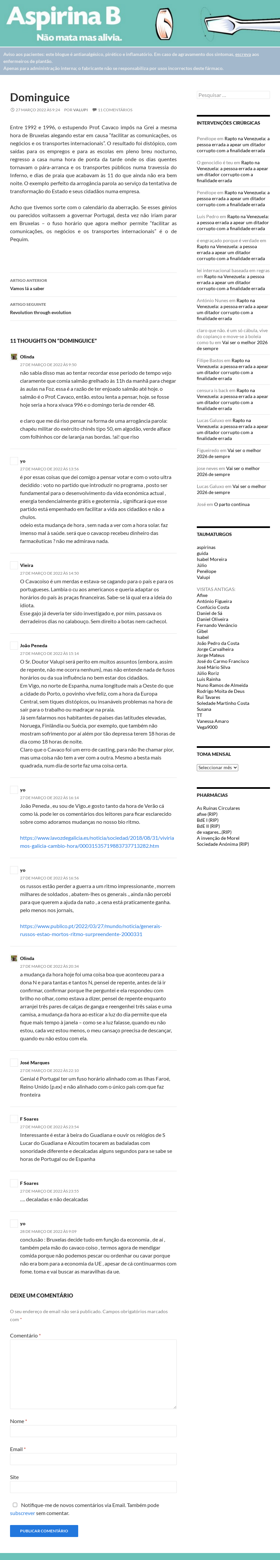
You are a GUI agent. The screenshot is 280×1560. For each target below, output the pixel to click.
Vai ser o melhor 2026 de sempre (229, 453)
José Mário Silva (213, 667)
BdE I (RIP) (208, 820)
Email (18, 1449)
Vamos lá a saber (93, 283)
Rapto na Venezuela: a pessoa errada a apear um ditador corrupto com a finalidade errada (233, 144)
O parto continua (232, 504)
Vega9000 (207, 727)
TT (199, 715)
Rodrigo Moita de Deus (221, 691)
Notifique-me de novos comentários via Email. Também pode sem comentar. (84, 1509)
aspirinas (206, 547)
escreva (243, 54)
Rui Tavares (208, 697)
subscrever (22, 1513)
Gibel (202, 631)
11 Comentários (115, 109)
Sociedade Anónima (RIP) (223, 844)
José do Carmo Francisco (223, 661)
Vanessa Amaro (213, 721)
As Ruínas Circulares (218, 808)
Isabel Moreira (212, 559)
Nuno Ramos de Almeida (222, 685)
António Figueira (214, 601)
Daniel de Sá (209, 613)
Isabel (203, 637)
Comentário (25, 1335)
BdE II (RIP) (208, 826)
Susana (204, 709)
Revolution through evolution (93, 307)
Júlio (202, 565)
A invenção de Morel (218, 838)
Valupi (80, 109)
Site (14, 1477)
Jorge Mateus (211, 655)
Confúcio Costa (213, 607)
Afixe (202, 595)
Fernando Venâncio (217, 625)
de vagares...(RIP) (214, 832)
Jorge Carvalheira (215, 649)
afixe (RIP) (207, 814)
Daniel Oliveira (212, 619)
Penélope (206, 571)
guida (202, 553)
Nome (18, 1421)
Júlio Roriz (208, 673)
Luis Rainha (209, 679)
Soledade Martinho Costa (223, 703)
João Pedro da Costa (218, 643)
